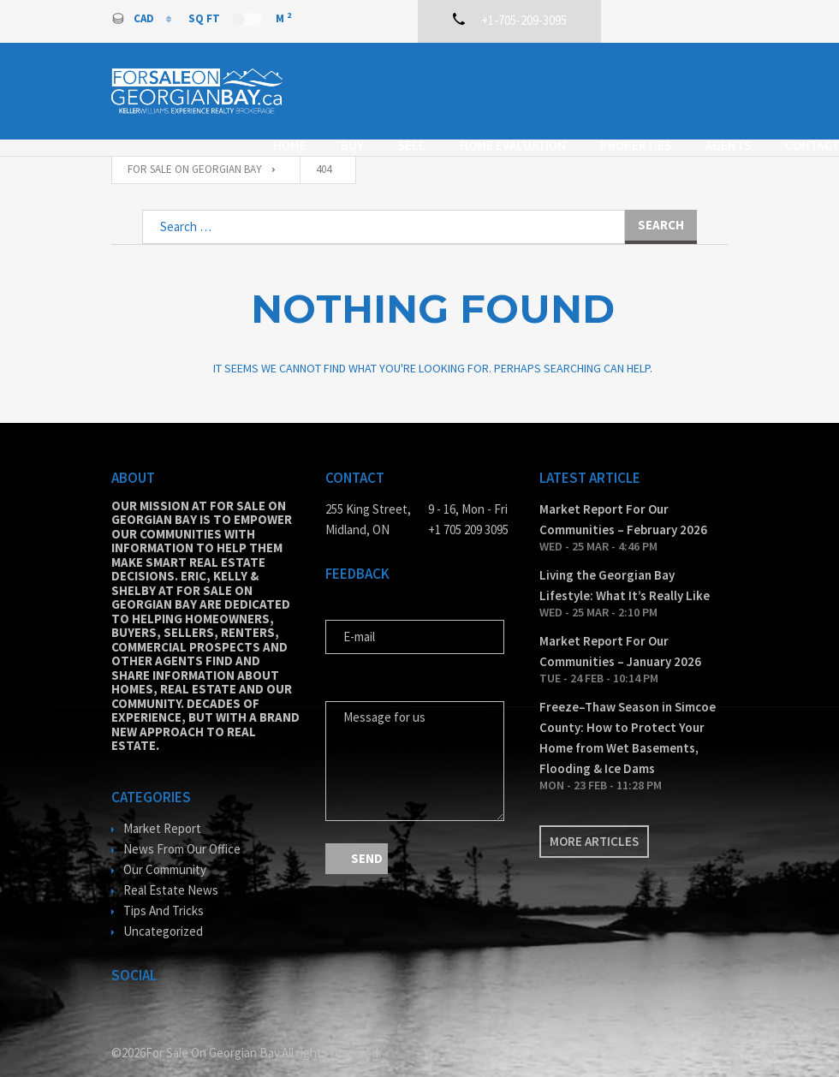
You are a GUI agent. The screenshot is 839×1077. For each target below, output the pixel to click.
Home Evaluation (522, 74)
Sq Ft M (239, 18)
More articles (594, 816)
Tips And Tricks (163, 886)
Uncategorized (163, 906)
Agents (305, 94)
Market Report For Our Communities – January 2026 (620, 626)
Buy (361, 74)
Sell (421, 74)
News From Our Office (182, 824)
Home (299, 74)
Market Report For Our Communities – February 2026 (623, 494)
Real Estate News (170, 865)
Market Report (162, 803)
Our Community (164, 844)
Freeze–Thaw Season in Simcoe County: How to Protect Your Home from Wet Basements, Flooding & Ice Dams (627, 713)
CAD (134, 18)
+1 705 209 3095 (468, 505)
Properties (645, 74)
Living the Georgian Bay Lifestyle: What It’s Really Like (624, 560)
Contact (389, 94)
